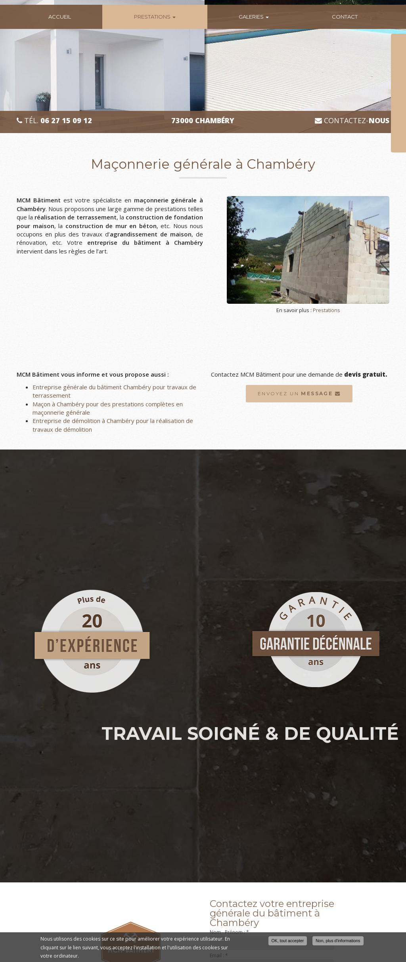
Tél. (54, 120)
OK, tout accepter (288, 941)
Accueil (59, 16)
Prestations (155, 16)
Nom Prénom (374, 40)
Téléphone (371, 60)
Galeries (254, 16)
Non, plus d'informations (338, 941)
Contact (345, 16)
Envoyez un (299, 393)
